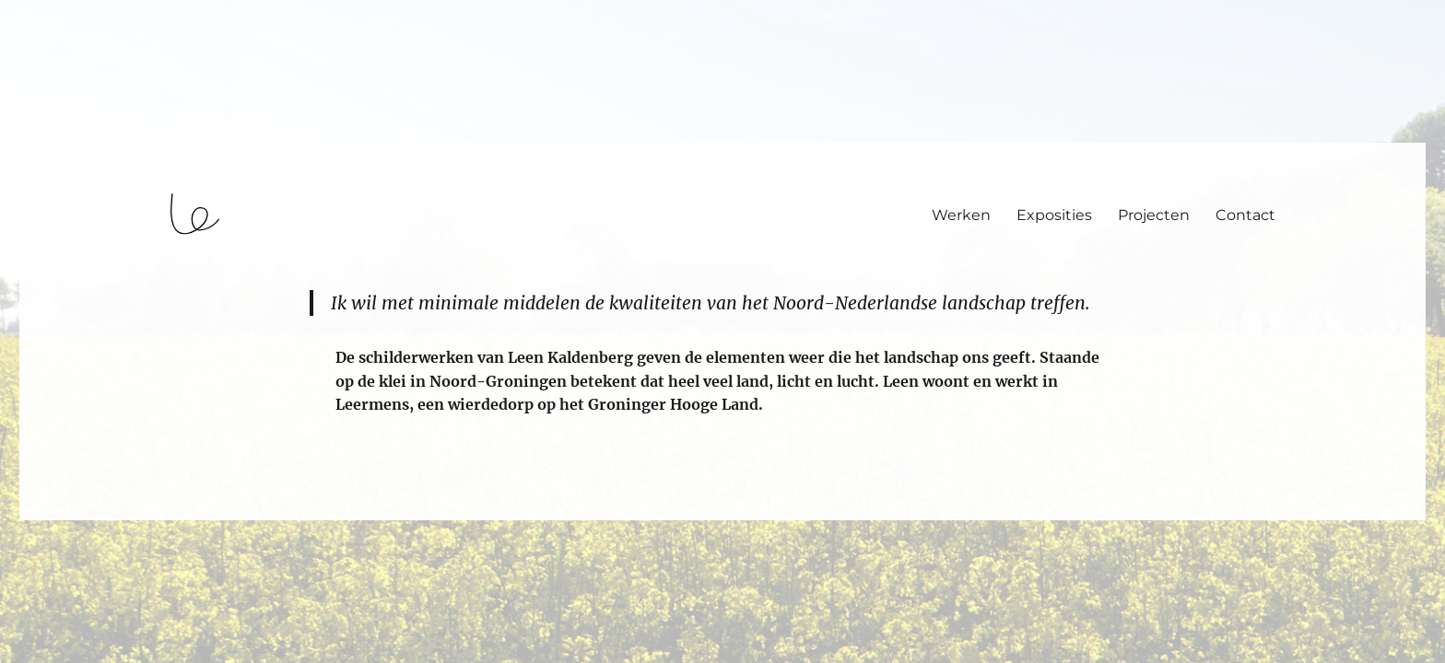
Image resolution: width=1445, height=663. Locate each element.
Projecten (1154, 215)
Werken (961, 215)
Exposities (1054, 215)
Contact (1245, 215)
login (49, 512)
